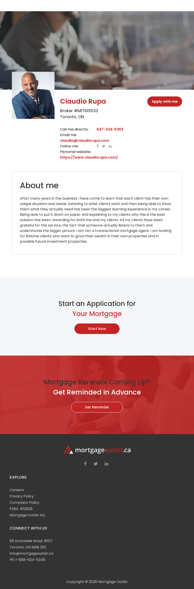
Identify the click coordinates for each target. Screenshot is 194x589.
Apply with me (165, 101)
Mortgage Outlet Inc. (28, 515)
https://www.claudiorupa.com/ (89, 157)
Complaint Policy (24, 502)
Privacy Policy (22, 496)
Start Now (97, 328)
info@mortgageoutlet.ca (31, 553)
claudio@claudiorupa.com (84, 140)
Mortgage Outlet (113, 581)
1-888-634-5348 (30, 559)
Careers (17, 490)
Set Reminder (97, 407)
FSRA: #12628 (21, 508)
